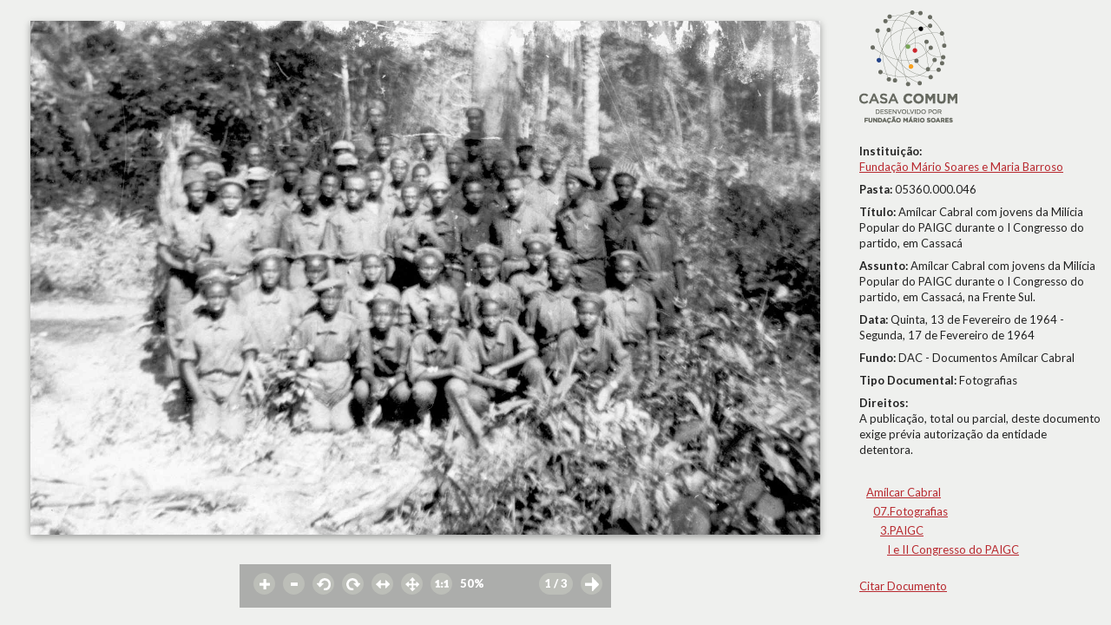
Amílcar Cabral (903, 492)
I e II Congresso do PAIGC (953, 549)
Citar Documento (903, 586)
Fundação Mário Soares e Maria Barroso (961, 167)
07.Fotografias (910, 511)
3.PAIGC (902, 530)
